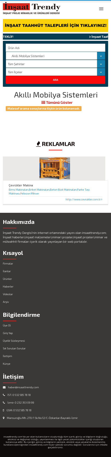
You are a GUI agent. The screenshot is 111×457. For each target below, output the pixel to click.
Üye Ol (7, 325)
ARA (55, 79)
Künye (6, 363)
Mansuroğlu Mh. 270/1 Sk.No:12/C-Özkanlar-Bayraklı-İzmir (40, 417)
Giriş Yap (8, 333)
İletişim (7, 356)
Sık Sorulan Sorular (14, 348)
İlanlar (7, 271)
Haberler (8, 286)
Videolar (8, 294)
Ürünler (7, 278)
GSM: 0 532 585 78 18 (17, 410)
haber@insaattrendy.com (21, 387)
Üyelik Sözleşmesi (14, 340)
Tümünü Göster (57, 103)
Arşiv (6, 301)
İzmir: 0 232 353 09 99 (18, 402)
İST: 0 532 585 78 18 (17, 394)
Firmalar (8, 263)
